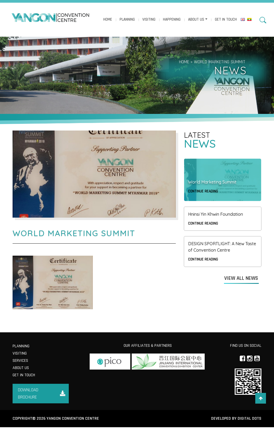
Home (107, 19)
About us (21, 368)
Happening (171, 19)
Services (20, 361)
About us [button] (196, 19)
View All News (241, 278)
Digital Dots (249, 419)
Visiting (148, 19)
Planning (127, 19)
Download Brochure (28, 394)
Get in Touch (226, 19)
